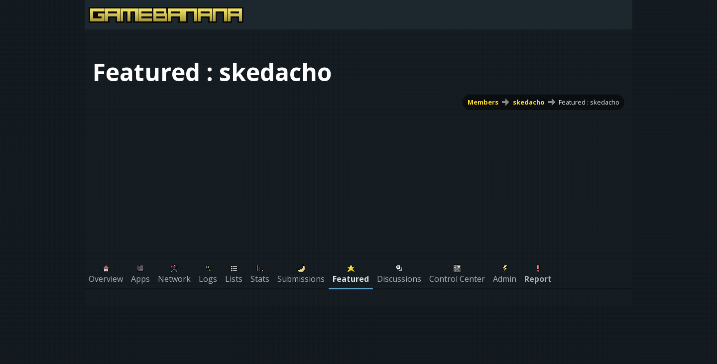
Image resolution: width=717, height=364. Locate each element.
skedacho (529, 102)
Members (483, 102)
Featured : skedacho (589, 102)
